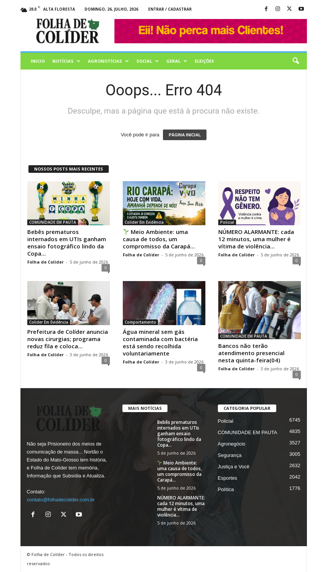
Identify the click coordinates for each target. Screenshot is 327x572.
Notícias (66, 61)
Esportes (227, 478)
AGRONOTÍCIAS (108, 61)
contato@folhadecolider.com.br (61, 499)
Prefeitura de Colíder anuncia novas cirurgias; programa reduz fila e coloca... (67, 339)
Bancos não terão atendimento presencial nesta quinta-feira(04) (251, 353)
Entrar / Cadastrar (170, 9)
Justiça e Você (234, 466)
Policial (227, 222)
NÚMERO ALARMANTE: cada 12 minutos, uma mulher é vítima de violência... (256, 239)
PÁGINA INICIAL (185, 135)
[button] (295, 61)
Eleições (204, 61)
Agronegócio (232, 444)
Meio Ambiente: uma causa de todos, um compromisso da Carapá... (159, 239)
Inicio (38, 61)
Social (147, 61)
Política (226, 489)
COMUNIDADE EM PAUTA (52, 222)
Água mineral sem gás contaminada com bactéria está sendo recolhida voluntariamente (160, 342)
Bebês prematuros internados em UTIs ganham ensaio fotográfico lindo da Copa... (66, 242)
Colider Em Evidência (144, 222)
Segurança (230, 455)
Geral (176, 61)
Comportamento (140, 322)
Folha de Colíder (45, 262)
